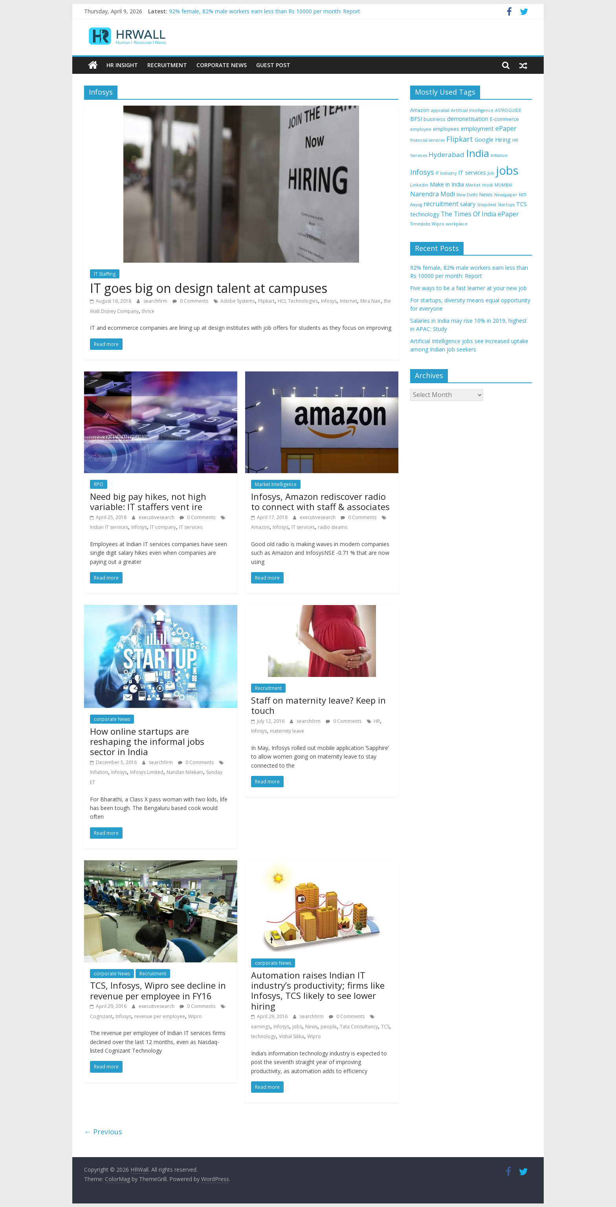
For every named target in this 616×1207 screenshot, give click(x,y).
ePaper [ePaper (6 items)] (506, 128)
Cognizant (101, 1016)
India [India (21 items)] (477, 153)
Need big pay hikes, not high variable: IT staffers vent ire (148, 501)
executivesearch (157, 517)
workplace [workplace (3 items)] (457, 224)
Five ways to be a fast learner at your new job (468, 288)
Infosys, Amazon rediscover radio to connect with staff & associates (320, 501)
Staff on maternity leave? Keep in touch (318, 705)
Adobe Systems (237, 300)
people (329, 1026)
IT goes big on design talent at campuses (208, 287)
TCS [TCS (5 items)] (521, 204)
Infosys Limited (146, 772)
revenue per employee (159, 1016)
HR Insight (122, 65)
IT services (190, 527)
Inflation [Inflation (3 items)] (499, 155)
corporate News (112, 719)
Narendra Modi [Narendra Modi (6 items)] (432, 193)
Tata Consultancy (359, 1026)
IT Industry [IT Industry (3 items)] (446, 173)
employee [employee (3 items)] (420, 129)
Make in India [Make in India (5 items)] (447, 184)
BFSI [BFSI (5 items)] (416, 119)
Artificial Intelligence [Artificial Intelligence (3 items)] (472, 110)
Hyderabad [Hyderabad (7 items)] (446, 154)
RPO (98, 484)
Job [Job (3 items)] (491, 173)
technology (263, 1036)
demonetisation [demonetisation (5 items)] (467, 119)
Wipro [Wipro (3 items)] (438, 224)
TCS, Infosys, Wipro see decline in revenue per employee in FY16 (158, 990)
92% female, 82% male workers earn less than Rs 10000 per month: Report (264, 11)
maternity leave (287, 731)
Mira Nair (370, 300)
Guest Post (273, 65)
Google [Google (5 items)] (484, 139)
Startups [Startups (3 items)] (506, 204)
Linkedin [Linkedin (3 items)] (419, 185)
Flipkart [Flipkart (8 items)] (459, 139)
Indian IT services (109, 527)
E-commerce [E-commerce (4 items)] (504, 119)
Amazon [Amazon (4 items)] (419, 109)
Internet (348, 300)
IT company (163, 527)
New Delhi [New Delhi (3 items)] (467, 194)
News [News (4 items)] (486, 194)
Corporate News (221, 65)
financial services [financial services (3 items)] (427, 140)
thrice (148, 310)
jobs (297, 1026)
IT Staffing (105, 273)
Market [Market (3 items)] (473, 185)
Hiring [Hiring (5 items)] (503, 139)
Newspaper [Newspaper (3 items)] (505, 194)
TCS (385, 1026)
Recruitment (167, 65)
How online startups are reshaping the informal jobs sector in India (147, 741)
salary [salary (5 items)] (467, 204)
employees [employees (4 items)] (446, 128)
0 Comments (190, 300)
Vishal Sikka (291, 1036)
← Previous (103, 1131)
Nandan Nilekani (185, 772)
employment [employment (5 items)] (477, 128)
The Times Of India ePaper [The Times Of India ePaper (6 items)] (480, 213)
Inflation (99, 772)
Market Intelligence (276, 484)
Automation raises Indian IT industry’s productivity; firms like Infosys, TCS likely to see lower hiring (318, 990)
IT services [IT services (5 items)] (472, 172)
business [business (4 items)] (435, 119)
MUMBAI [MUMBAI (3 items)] (503, 185)
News (311, 1026)
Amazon (260, 527)
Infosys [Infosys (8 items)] (422, 172)
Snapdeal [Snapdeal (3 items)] (486, 204)
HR (377, 720)
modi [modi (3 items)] (487, 185)
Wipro (195, 1016)
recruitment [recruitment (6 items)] (441, 203)
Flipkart (266, 300)
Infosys (329, 300)
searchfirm (156, 300)
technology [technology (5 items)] (424, 214)
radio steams (332, 527)
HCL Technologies (298, 300)
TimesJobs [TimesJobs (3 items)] (420, 224)
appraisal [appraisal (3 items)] (440, 110)
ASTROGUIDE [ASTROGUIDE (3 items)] (508, 110)
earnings (260, 1026)
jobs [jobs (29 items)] (507, 170)
